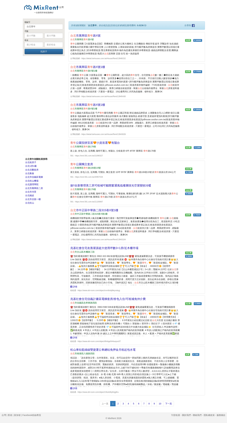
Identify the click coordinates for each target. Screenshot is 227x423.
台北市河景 (30, 192)
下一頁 (168, 403)
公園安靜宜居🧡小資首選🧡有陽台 (95, 142)
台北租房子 (30, 162)
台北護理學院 (31, 184)
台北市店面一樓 (33, 199)
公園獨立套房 (81, 164)
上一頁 (105, 403)
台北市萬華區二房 (34, 188)
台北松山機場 (31, 181)
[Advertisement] (44, 105)
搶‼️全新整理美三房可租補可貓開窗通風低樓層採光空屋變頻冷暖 (110, 185)
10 (160, 403)
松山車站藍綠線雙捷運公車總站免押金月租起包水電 (103, 349)
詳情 (73, 286)
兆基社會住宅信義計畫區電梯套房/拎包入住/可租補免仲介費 (108, 299)
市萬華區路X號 (85, 35)
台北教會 (29, 173)
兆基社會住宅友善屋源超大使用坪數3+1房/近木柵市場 (104, 248)
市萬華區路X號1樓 (87, 67)
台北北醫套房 (31, 169)
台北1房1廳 (31, 166)
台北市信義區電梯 (34, 177)
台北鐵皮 (29, 195)
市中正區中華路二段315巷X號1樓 (94, 210)
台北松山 (29, 203)
